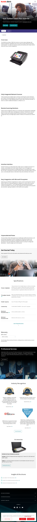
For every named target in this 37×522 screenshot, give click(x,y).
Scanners (4, 35)
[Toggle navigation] (35, 1)
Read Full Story (9, 406)
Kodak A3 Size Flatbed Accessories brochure (10, 480)
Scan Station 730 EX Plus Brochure (9, 477)
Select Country (4, 334)
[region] (18, 517)
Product (3, 31)
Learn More (9, 426)
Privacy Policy (18, 512)
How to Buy (5, 25)
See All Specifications (19, 323)
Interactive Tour (13, 25)
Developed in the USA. (27, 21)
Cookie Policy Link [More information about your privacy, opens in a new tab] (28, 516)
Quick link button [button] (18, 521)
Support (9, 31)
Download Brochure (6, 465)
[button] (34, 31)
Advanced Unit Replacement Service (9, 482)
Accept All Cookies (31, 518)
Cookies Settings (7, 518)
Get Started (4, 256)
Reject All (22, 518)
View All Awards (18, 431)
